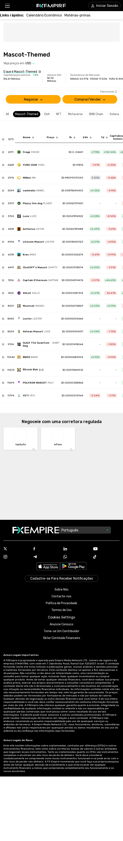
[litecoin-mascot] (36, 241)
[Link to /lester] (72, 318)
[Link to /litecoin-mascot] (72, 241)
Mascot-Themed (26, 114)
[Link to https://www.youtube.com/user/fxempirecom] (106, 549)
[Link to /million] (72, 177)
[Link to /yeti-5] (72, 395)
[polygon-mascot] (36, 382)
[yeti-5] (27, 395)
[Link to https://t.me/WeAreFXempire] (46, 557)
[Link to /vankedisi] (72, 190)
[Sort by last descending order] (52, 137)
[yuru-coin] (32, 165)
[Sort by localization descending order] (28, 137)
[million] (27, 177)
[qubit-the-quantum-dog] (39, 344)
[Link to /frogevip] (76, 152)
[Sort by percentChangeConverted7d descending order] (104, 137)
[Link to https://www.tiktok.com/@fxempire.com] (106, 557)
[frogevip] (29, 152)
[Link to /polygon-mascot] (72, 382)
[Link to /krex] (72, 254)
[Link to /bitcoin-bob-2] (72, 369)
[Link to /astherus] (72, 228)
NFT (59, 114)
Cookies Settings (61, 617)
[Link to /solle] (72, 293)
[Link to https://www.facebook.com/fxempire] (46, 549)
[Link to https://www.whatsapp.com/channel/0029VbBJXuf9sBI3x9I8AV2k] (76, 557)
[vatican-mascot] (34, 331)
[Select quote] (30, 63)
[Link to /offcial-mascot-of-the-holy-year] (72, 216)
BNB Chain (96, 114)
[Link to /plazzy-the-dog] (72, 203)
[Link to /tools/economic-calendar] (44, 15)
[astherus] (33, 229)
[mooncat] (32, 306)
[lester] (30, 318)
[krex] (27, 254)
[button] (7, 5)
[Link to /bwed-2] (72, 357)
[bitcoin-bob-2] (31, 370)
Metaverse (75, 114)
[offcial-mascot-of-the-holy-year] (28, 216)
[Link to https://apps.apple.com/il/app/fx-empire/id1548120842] (48, 566)
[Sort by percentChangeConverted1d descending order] (87, 137)
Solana (114, 114)
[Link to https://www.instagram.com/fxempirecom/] (16, 557)
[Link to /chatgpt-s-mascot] (72, 267)
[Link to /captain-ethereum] (72, 280)
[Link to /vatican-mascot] (72, 331)
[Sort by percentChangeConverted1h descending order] (72, 137)
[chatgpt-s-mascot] (38, 267)
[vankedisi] (33, 190)
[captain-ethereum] (38, 280)
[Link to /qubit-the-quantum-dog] (72, 344)
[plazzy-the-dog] (35, 203)
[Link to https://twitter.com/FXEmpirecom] (16, 549)
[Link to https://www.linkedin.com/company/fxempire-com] (76, 549)
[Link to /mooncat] (72, 305)
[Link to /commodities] (77, 15)
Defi (47, 114)
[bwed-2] (28, 357)
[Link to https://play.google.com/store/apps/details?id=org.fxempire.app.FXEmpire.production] (73, 566)
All (7, 114)
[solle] (29, 293)
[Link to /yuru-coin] (78, 164)
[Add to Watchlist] (3, 139)
